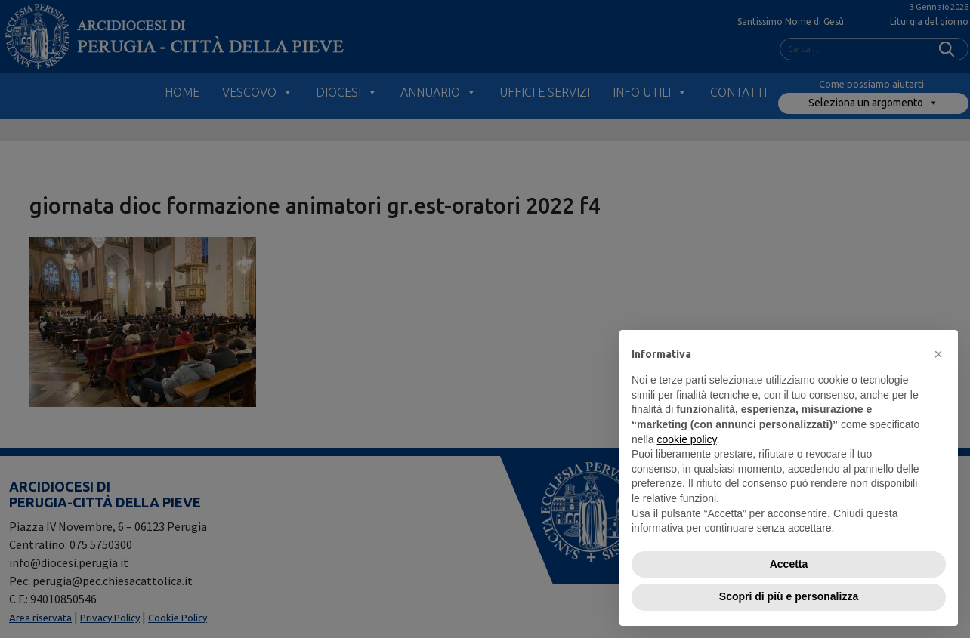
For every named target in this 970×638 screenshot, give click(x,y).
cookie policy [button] (686, 439)
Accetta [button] (789, 564)
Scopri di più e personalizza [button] (788, 596)
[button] (938, 354)
